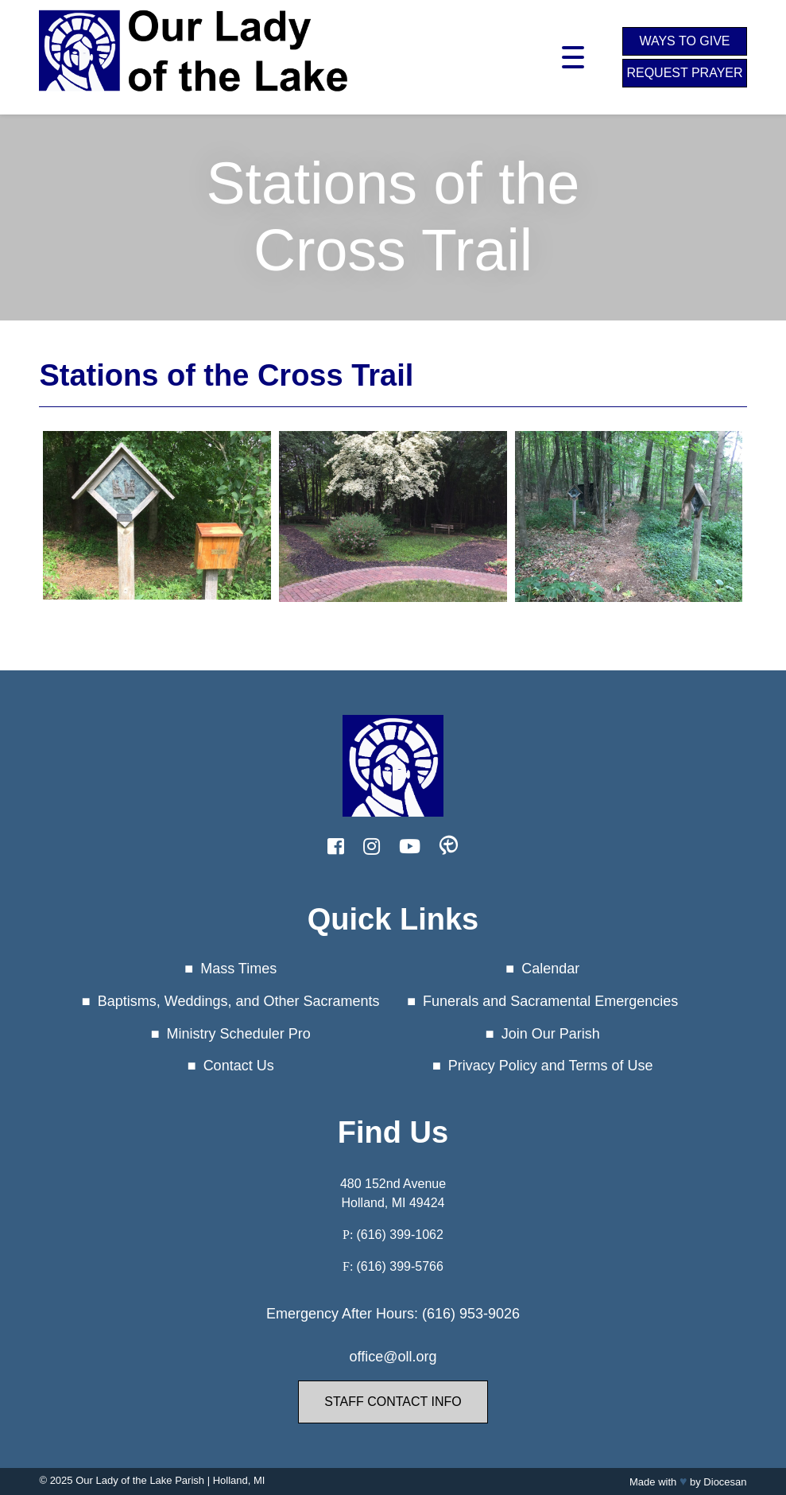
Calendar (550, 969)
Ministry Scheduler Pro (239, 1034)
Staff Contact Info (392, 1401)
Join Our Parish (550, 1034)
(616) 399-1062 (399, 1234)
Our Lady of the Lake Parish (140, 1480)
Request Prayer (684, 73)
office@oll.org (392, 1357)
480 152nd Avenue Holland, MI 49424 (393, 1193)
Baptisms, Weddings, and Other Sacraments (239, 1001)
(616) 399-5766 (399, 1266)
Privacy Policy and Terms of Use (550, 1066)
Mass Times (238, 969)
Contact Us (238, 1066)
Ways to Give (684, 41)
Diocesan (724, 1482)
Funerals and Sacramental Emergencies (550, 1001)
